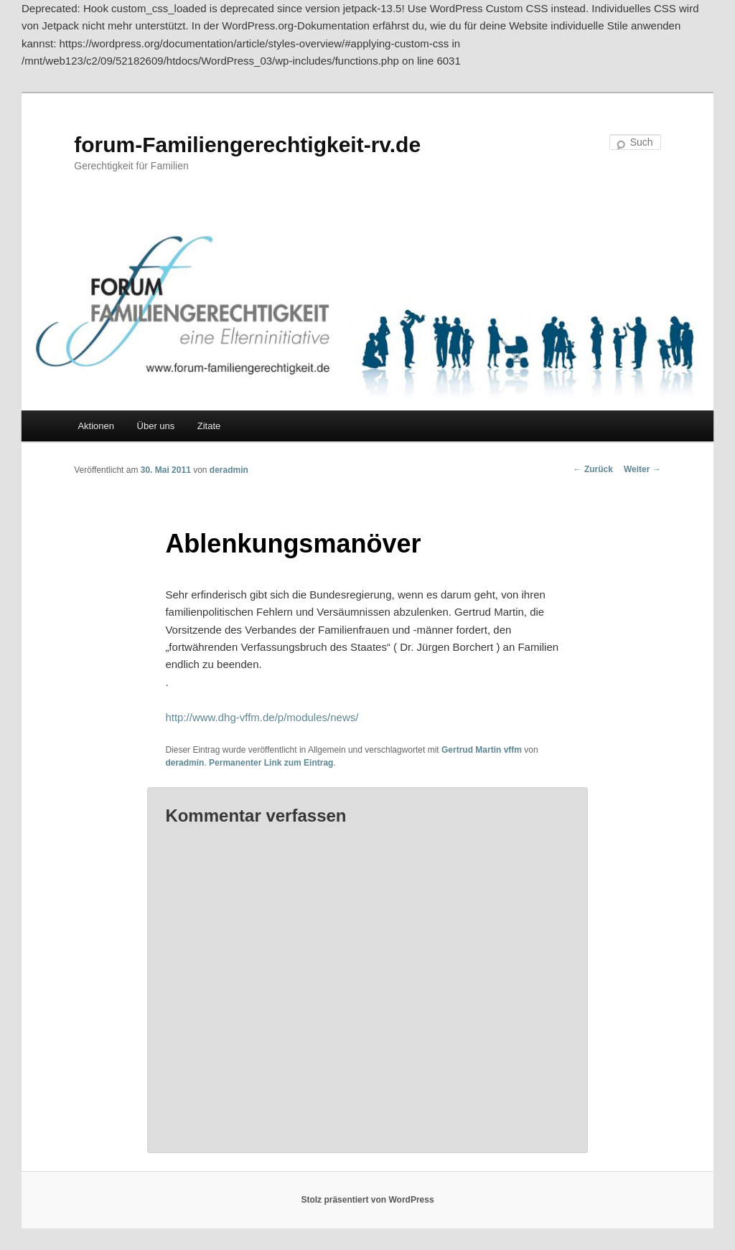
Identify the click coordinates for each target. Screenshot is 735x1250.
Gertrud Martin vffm (481, 750)
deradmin (229, 470)
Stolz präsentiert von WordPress (367, 1200)
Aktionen (96, 425)
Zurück (593, 469)
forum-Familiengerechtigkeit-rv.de (247, 144)
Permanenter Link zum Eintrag (271, 763)
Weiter (642, 469)
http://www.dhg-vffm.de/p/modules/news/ (261, 717)
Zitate (209, 425)
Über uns (156, 425)
